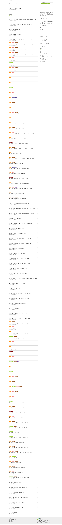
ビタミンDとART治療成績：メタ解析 (23, 308)
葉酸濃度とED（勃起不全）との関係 (23, 154)
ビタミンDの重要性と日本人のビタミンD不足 (23, 503)
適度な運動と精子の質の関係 (23, 89)
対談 (16, 4)
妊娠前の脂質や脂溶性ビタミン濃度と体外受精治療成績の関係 (23, 184)
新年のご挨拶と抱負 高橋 (23, 373)
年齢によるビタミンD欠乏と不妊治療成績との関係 (23, 79)
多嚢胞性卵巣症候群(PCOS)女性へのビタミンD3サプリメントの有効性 (23, 39)
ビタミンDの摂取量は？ (23, 513)
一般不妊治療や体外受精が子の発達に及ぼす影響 (23, 413)
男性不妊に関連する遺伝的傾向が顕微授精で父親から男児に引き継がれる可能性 (23, 209)
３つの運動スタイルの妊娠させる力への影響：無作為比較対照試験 (23, 244)
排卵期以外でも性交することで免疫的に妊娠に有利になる (23, 438)
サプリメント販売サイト (46, 4)
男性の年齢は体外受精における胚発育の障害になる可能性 (23, 144)
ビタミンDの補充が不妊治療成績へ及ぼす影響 (23, 109)
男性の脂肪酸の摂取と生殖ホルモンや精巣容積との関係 (23, 269)
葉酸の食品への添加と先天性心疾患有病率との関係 (23, 199)
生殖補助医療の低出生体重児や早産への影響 (23, 353)
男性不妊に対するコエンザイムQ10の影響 (23, 119)
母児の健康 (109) (43, 41)
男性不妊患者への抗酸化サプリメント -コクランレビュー (23, 313)
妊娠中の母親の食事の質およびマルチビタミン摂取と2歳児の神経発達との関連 (23, 44)
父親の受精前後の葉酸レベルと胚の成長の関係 (23, 348)
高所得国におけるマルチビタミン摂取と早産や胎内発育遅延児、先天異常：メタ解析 (23, 279)
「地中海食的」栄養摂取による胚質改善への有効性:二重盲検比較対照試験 (23, 149)
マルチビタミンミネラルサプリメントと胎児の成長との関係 (23, 114)
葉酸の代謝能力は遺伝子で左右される (23, 483)
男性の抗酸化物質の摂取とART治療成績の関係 (23, 249)
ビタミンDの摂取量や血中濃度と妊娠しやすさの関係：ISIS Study (23, 293)
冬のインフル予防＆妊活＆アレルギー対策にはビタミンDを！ (23, 423)
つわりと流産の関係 (44, 25)
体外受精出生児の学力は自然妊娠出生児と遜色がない (23, 488)
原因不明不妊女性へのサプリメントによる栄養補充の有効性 (23, 169)
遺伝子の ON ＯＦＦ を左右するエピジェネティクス (23, 498)
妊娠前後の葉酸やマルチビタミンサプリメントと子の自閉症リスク (23, 328)
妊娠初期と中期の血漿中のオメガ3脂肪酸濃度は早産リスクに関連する (23, 343)
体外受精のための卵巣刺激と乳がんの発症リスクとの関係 (23, 179)
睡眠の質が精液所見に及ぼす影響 (23, 29)
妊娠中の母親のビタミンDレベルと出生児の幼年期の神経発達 (23, 298)
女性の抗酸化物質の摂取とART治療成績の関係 (23, 229)
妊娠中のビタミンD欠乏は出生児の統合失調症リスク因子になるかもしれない (23, 358)
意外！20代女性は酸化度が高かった (23, 433)
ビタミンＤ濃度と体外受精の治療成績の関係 (23, 194)
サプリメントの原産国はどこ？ (23, 458)
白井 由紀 (43, 61)
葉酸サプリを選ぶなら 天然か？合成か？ (23, 473)
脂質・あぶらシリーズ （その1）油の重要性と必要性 (23, 363)
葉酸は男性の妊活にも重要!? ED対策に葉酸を (23, 443)
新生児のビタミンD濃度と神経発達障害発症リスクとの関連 (23, 59)
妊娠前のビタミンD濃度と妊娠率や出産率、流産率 (23, 368)
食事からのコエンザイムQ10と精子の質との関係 (23, 284)
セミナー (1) (43, 35)
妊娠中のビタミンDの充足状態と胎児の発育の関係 (23, 74)
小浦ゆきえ (43, 59)
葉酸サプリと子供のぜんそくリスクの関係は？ (23, 418)
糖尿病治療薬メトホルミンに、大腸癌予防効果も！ (23, 403)
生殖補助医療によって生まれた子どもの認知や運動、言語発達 (23, 259)
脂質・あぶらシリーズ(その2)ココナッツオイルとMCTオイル (23, 338)
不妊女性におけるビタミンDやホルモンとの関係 (23, 124)
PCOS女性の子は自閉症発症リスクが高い (47, 27)
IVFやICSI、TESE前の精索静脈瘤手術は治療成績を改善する (23, 204)
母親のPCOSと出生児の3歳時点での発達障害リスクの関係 (47, 24)
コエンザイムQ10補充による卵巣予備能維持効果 (23, 174)
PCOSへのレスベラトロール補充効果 (23, 219)
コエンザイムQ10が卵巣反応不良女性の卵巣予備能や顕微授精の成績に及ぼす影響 (23, 19)
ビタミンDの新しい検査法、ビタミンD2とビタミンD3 (23, 508)
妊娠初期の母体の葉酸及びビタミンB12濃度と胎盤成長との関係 (23, 69)
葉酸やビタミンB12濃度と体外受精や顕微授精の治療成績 (23, 448)
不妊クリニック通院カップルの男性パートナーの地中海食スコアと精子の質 (23, 214)
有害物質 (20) (43, 46)
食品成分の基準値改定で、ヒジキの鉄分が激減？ (23, 408)
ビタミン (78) (43, 38)
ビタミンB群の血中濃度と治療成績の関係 (23, 104)
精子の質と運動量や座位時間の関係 (23, 64)
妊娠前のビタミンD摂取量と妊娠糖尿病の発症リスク (23, 303)
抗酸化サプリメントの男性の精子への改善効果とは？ (23, 129)
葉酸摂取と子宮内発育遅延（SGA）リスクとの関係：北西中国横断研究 (23, 224)
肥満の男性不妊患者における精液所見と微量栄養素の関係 (23, 333)
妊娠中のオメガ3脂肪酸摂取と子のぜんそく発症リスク (23, 254)
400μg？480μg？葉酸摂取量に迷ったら (23, 393)
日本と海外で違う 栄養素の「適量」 (23, 463)
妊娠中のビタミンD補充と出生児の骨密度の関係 (23, 94)
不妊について (11, 4)
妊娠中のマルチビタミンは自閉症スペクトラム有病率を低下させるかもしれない (23, 323)
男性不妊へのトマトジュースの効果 (23, 288)
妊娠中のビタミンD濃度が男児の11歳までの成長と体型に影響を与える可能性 (23, 134)
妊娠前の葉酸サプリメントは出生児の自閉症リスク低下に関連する (23, 239)
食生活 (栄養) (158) (44, 45)
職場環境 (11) (43, 42)
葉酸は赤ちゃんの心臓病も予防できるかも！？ (23, 398)
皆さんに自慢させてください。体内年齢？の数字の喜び (23, 428)
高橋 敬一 (43, 52)
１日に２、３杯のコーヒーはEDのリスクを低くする (23, 493)
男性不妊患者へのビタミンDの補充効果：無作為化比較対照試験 (23, 318)
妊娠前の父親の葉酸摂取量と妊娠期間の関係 (23, 164)
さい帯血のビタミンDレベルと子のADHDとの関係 (23, 234)
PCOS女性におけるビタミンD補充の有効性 (23, 99)
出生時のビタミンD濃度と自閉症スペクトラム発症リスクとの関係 (23, 378)
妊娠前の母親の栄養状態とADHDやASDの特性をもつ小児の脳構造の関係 (23, 54)
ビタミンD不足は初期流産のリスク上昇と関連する (23, 468)
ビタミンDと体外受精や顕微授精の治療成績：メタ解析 (23, 383)
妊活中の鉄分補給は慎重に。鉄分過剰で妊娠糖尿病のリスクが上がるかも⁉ (23, 388)
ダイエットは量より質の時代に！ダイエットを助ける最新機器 (23, 478)
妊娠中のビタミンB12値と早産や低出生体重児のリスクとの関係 (23, 264)
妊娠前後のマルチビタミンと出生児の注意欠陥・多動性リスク (23, 274)
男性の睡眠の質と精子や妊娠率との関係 (23, 34)
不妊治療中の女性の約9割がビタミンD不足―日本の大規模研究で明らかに (23, 24)
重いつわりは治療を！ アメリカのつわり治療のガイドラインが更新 (23, 453)
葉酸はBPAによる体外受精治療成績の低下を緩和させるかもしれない (23, 189)
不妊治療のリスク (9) (44, 37)
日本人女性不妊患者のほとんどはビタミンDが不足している (23, 139)
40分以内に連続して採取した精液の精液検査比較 (47, 22)
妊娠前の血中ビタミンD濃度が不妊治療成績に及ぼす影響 (23, 84)
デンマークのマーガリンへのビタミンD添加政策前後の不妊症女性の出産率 (23, 159)
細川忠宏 (43, 55)
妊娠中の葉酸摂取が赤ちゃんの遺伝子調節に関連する (23, 49)
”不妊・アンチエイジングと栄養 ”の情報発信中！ (47, 63)
